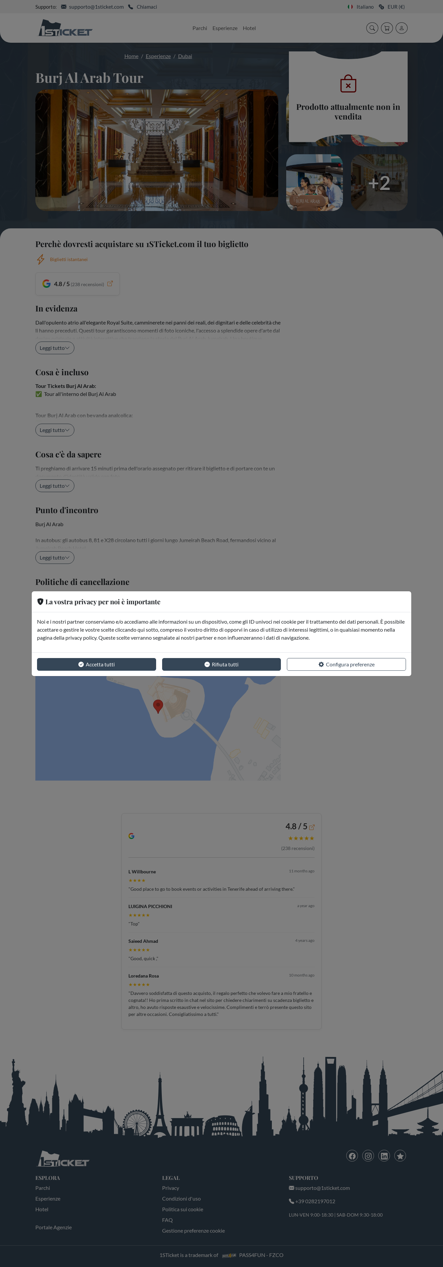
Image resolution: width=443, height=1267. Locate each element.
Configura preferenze (347, 664)
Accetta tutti (96, 664)
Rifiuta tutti (221, 664)
